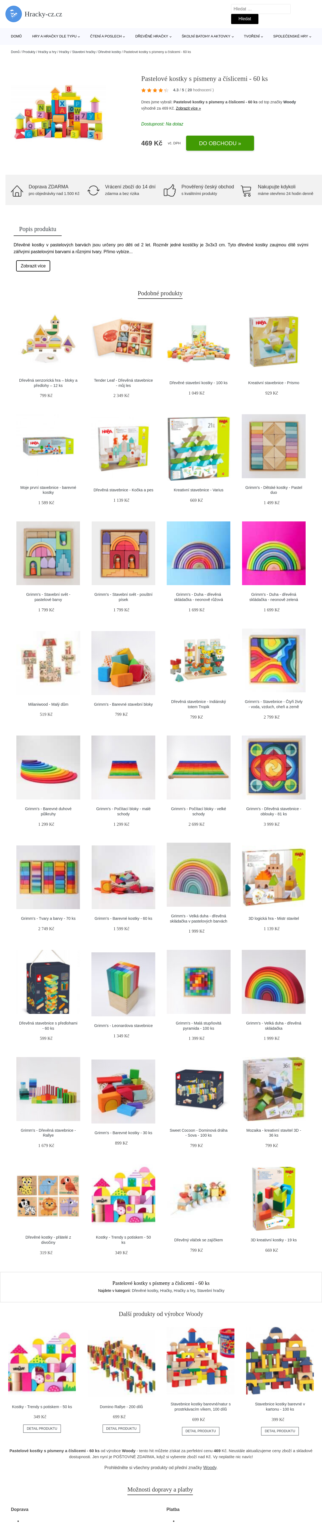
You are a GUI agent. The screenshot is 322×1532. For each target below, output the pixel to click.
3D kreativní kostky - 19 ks (274, 1240)
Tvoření (252, 36)
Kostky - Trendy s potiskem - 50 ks (42, 1407)
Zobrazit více (33, 266)
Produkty (28, 52)
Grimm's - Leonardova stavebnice (123, 1025)
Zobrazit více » (188, 108)
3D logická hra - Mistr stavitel (274, 918)
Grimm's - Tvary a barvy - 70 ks (48, 918)
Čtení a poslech (106, 36)
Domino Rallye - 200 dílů (121, 1407)
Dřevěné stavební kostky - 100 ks (198, 383)
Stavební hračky (84, 52)
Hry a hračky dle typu (54, 36)
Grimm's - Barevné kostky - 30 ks (123, 1133)
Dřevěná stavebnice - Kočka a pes (123, 490)
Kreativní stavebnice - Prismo (273, 383)
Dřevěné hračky (151, 36)
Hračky (64, 52)
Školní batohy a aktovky (206, 36)
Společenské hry (290, 36)
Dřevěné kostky (109, 52)
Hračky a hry (47, 52)
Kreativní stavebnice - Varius (198, 490)
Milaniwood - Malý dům (48, 704)
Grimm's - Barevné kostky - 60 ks (123, 918)
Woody (289, 102)
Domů (16, 36)
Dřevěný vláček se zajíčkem (198, 1240)
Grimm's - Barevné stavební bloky (123, 704)
